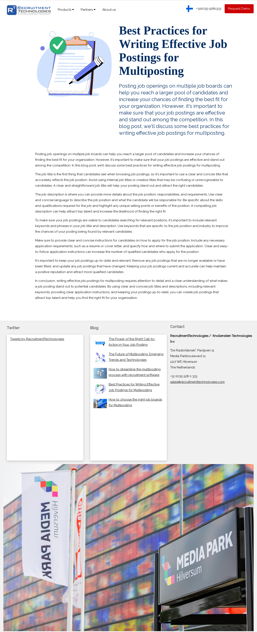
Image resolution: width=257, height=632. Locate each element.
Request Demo (239, 9)
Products (66, 10)
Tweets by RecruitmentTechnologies (37, 339)
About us (109, 10)
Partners (88, 10)
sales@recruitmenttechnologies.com (197, 382)
